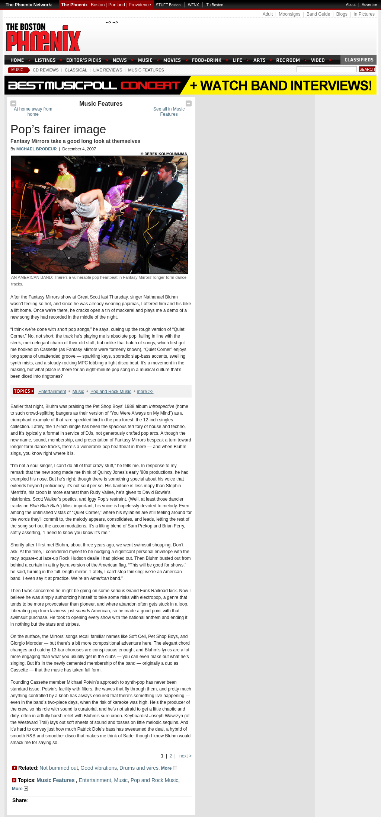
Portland (116, 4)
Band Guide (318, 14)
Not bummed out (58, 768)
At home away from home (33, 111)
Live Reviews (107, 70)
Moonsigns (289, 14)
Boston (98, 4)
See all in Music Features (169, 111)
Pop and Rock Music (110, 391)
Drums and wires (139, 768)
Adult (268, 14)
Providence (140, 4)
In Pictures (364, 14)
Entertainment (52, 391)
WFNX (193, 5)
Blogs (342, 14)
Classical (76, 70)
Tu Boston (214, 5)
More (169, 768)
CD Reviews (46, 70)
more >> (145, 391)
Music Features (146, 70)
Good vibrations (98, 768)
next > (185, 756)
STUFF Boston (168, 5)
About (351, 5)
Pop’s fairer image (58, 129)
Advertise (369, 5)
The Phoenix (74, 4)
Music (17, 70)
